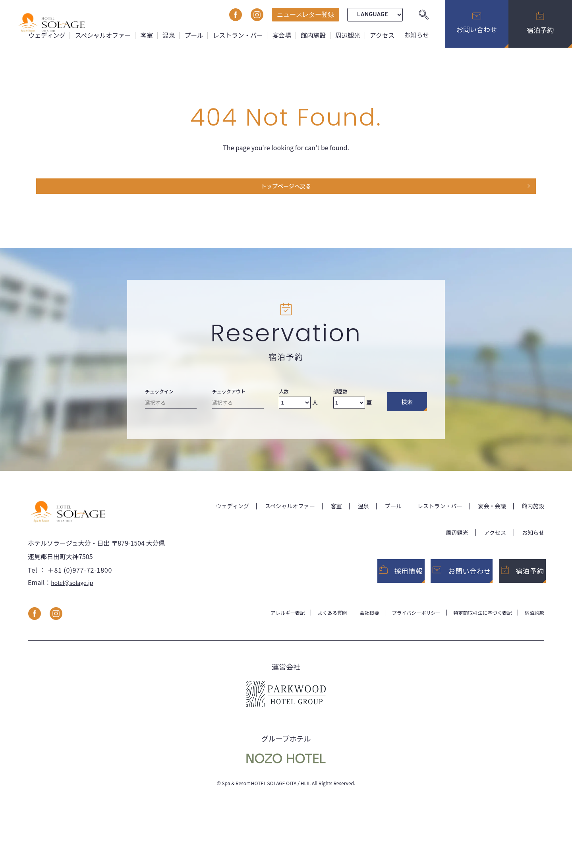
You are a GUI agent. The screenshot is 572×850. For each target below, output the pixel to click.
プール (191, 35)
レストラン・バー (235, 35)
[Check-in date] (171, 408)
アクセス (381, 35)
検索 (407, 406)
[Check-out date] (238, 408)
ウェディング (42, 35)
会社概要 (350, 623)
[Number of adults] (295, 406)
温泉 (165, 35)
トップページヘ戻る (286, 188)
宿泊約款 (533, 623)
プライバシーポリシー (402, 623)
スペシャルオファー (99, 35)
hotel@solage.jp (75, 593)
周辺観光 (346, 35)
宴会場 (280, 35)
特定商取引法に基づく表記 (476, 623)
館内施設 (312, 35)
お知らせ (416, 35)
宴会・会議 (487, 509)
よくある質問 (310, 623)
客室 (143, 35)
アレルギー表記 (261, 623)
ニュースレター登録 (305, 14)
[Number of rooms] (349, 406)
